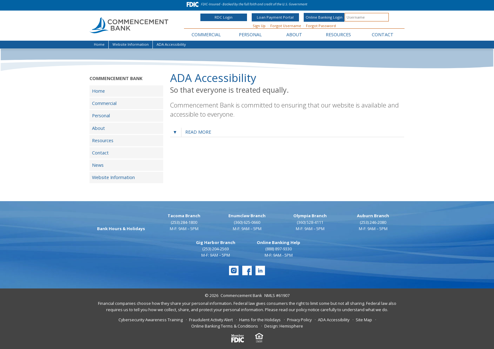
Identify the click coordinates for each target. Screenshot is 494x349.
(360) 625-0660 (247, 222)
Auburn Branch (373, 215)
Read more (191, 132)
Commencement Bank (241, 295)
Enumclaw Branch (247, 215)
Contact (382, 35)
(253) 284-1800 (184, 222)
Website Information (130, 44)
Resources (338, 35)
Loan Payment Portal (275, 17)
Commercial (206, 35)
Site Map (364, 320)
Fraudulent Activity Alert (211, 320)
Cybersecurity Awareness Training (150, 320)
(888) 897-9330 (278, 249)
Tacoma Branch (184, 215)
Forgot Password (321, 25)
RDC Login (224, 17)
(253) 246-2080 (373, 222)
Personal (250, 35)
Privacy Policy (299, 320)
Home (99, 44)
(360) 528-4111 (310, 222)
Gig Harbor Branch (215, 242)
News (98, 165)
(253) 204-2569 (215, 249)
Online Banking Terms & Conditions (224, 326)
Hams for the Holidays (260, 320)
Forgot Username (285, 25)
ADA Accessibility (333, 320)
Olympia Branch (310, 215)
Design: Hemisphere (283, 326)
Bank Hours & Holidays (121, 228)
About (294, 35)
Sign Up (259, 25)
